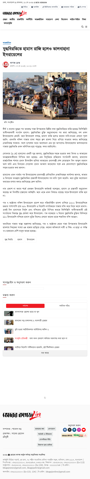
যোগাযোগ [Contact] (51, 429)
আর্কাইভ (35, 7)
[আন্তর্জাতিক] (7, 43)
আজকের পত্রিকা (67, 7)
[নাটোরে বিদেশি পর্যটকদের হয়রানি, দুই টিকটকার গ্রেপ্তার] (45, 349)
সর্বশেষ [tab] (25, 305)
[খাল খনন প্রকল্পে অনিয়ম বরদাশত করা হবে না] (45, 340)
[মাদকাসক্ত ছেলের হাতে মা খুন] (45, 313)
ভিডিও (24, 7)
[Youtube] (84, 430)
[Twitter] (70, 430)
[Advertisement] (45, 377)
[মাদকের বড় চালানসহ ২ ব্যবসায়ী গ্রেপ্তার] (45, 322)
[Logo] (15, 13)
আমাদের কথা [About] (39, 429)
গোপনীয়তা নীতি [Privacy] (45, 439)
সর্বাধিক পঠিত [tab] (64, 305)
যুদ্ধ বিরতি (9, 239)
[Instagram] (79, 430)
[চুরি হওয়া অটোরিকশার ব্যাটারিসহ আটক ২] (45, 331)
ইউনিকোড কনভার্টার (50, 7)
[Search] (82, 26)
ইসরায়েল (30, 239)
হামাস (19, 239)
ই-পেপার (82, 7)
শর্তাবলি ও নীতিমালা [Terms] (45, 434)
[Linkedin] (74, 430)
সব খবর (45, 353)
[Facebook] (65, 430)
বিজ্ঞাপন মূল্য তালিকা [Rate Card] (45, 445)
